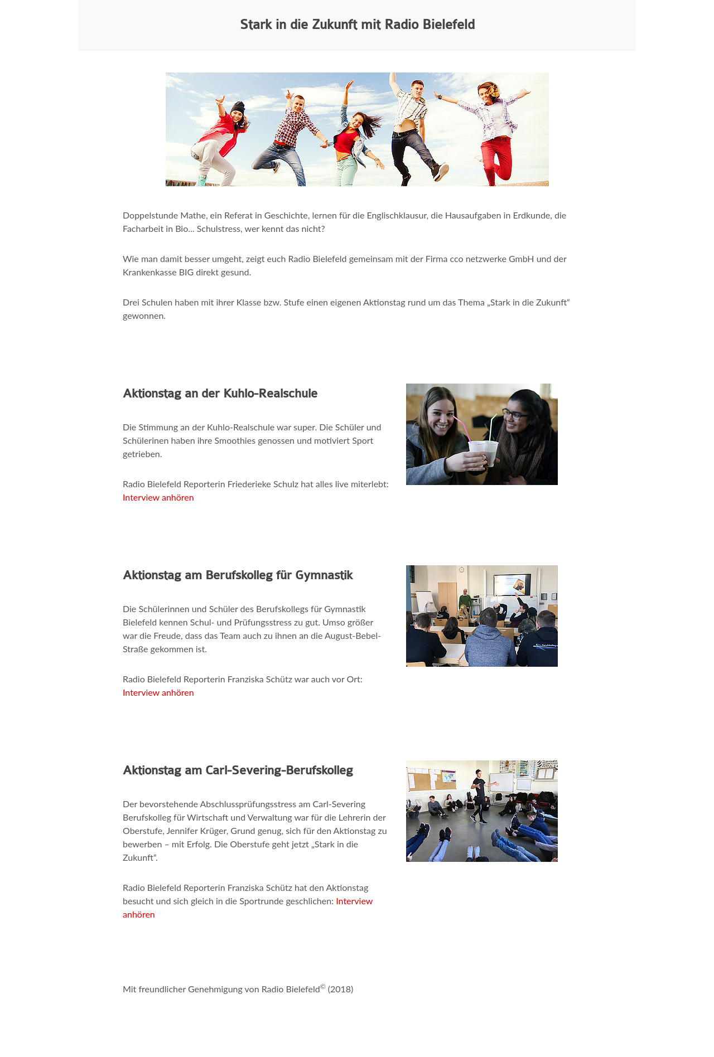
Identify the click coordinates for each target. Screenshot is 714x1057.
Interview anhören (158, 497)
